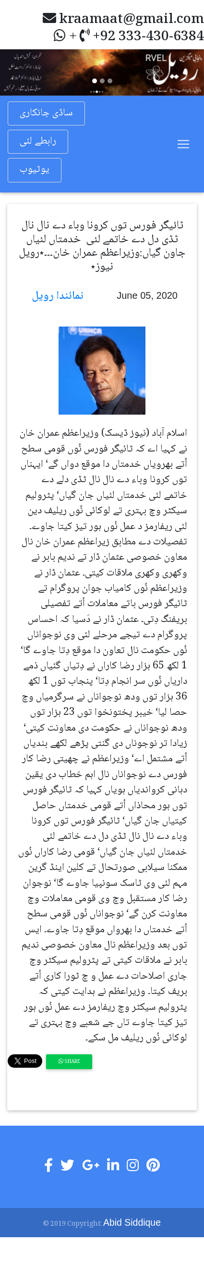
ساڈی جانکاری (46, 113)
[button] (15, 72)
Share (69, 1062)
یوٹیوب (34, 170)
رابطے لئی (38, 141)
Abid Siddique (132, 1222)
